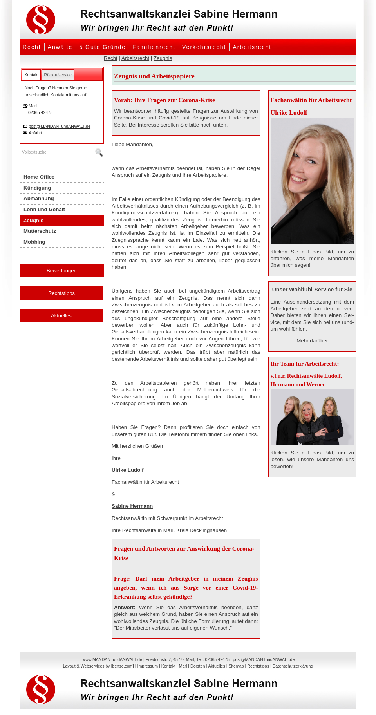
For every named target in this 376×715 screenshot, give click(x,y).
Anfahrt (35, 132)
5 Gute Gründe (102, 47)
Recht (32, 47)
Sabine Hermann (132, 506)
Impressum (147, 666)
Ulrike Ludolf (127, 470)
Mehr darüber (312, 341)
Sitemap (236, 666)
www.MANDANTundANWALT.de (112, 659)
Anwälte (60, 47)
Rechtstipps (61, 293)
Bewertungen (62, 270)
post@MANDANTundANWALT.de (59, 126)
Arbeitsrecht (252, 47)
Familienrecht (153, 47)
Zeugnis (163, 58)
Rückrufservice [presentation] (58, 74)
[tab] (31, 74)
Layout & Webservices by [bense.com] (98, 666)
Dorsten (197, 666)
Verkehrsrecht (204, 47)
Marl (183, 666)
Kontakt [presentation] (31, 74)
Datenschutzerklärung (293, 666)
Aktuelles (61, 316)
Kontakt (168, 666)
